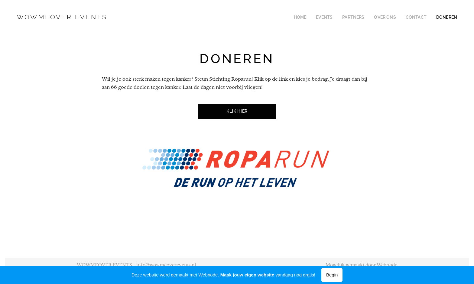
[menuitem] (313, 17)
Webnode (387, 265)
